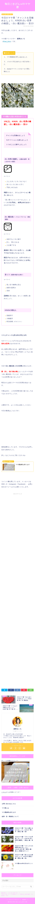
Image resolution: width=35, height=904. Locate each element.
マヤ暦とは (5, 808)
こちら (3, 792)
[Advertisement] (17, 570)
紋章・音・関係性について (10, 816)
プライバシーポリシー (14, 899)
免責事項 (24, 899)
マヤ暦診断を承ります (9, 812)
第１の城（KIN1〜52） (7, 14)
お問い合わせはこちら (9, 803)
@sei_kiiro (7, 41)
